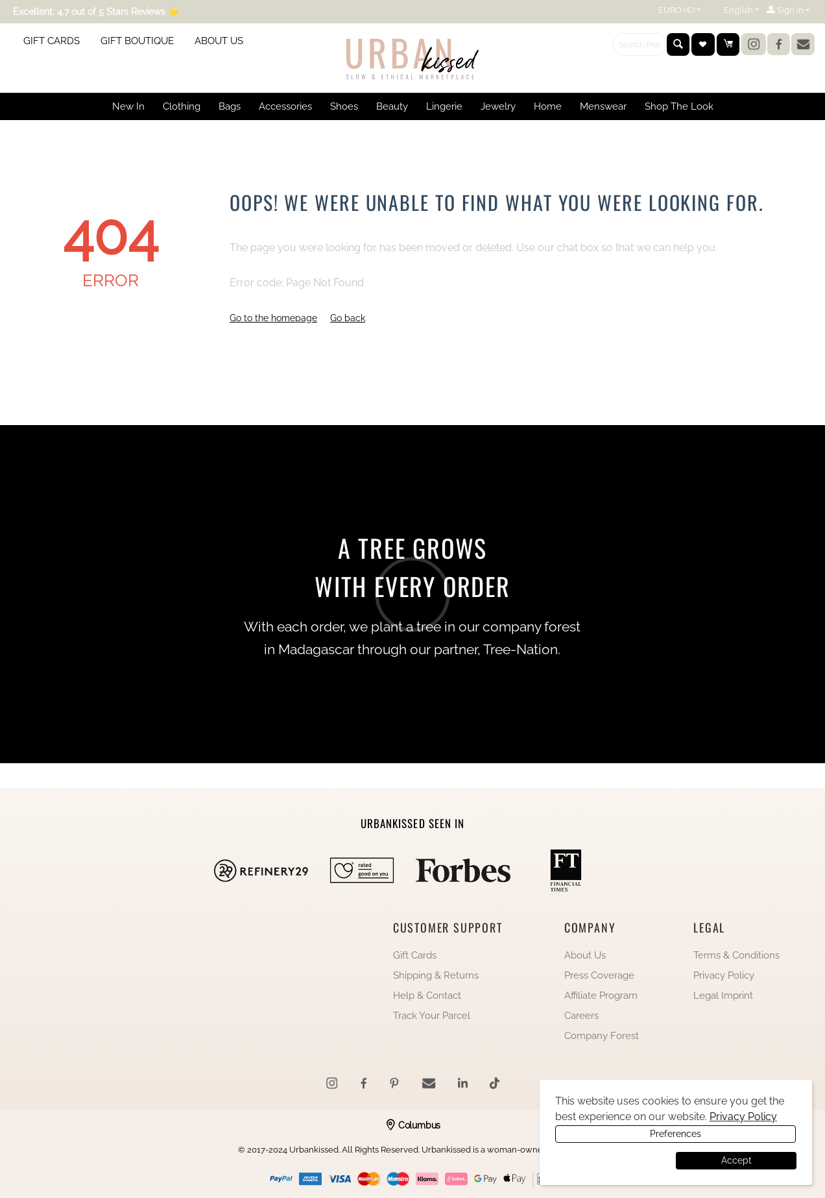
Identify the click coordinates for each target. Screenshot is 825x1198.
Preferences (614, 1160)
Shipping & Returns (436, 975)
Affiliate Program (601, 995)
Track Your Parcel (431, 1015)
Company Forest (601, 1036)
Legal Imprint (723, 995)
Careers (581, 1015)
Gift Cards (414, 955)
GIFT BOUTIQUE (137, 41)
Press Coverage (599, 975)
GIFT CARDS (51, 41)
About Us (585, 955)
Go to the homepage (273, 318)
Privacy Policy (723, 975)
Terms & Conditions (736, 955)
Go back (347, 318)
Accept (736, 1160)
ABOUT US (219, 41)
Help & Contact (427, 995)
